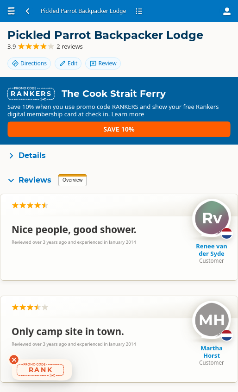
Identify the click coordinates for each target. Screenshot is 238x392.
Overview (72, 181)
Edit (68, 63)
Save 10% (203, 124)
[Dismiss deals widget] (14, 359)
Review (102, 63)
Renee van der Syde (211, 251)
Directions (29, 63)
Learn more (27, 131)
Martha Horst (211, 353)
